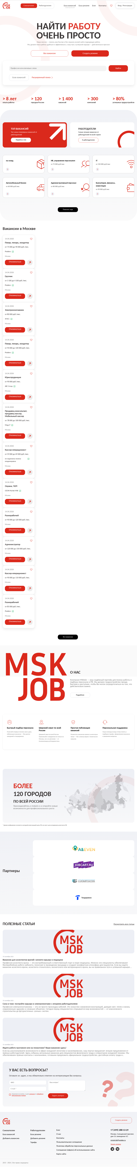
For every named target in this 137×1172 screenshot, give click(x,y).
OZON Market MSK (11, 493)
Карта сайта (61, 1159)
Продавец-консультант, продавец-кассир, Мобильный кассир (16, 416)
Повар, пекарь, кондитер (17, 245)
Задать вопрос (116, 1149)
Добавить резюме (37, 1144)
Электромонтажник (14, 312)
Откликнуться (15, 265)
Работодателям (45, 6)
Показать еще (68, 211)
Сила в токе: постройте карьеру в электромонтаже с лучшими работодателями (40, 1007)
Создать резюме (90, 53)
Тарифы (33, 1148)
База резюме (35, 1140)
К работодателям (90, 141)
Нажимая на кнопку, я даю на (27, 1099)
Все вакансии (49, 53)
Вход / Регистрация (125, 6)
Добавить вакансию (11, 1144)
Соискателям (29, 6)
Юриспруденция (13, 379)
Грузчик (8, 278)
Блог (58, 1135)
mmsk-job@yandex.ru (118, 1145)
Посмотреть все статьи (124, 928)
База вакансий (18, 77)
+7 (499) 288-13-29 (119, 1135)
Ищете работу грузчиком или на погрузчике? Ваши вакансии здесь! (34, 1051)
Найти (118, 68)
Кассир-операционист (15, 452)
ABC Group (9, 389)
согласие (32, 1098)
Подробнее (82, 699)
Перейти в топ (23, 140)
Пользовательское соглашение (69, 1147)
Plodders (8, 254)
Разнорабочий (12, 518)
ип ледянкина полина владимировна (13, 462)
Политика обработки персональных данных (74, 1151)
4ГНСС (7, 321)
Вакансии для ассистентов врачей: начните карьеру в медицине (33, 963)
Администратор (12, 546)
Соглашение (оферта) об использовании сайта (75, 1155)
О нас (58, 1139)
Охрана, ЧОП (11, 488)
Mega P (7, 427)
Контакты (60, 1143)
